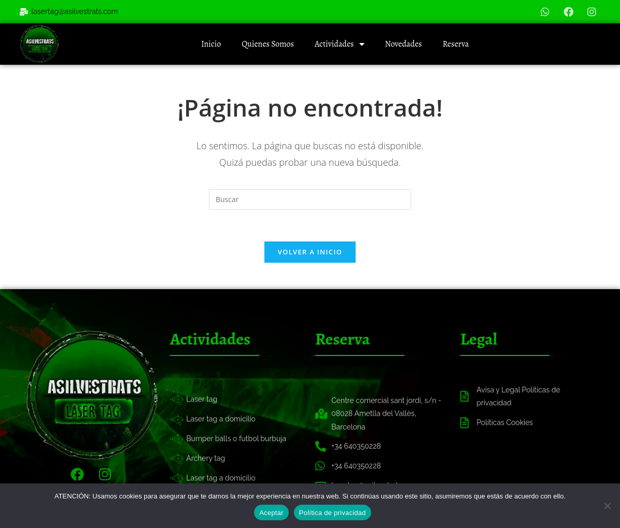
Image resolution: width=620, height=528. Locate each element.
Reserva (456, 44)
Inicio (211, 44)
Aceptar (271, 513)
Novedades (403, 44)
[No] (607, 506)
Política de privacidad (332, 513)
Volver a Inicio (310, 251)
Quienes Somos (268, 44)
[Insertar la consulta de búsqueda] (310, 199)
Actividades (339, 44)
